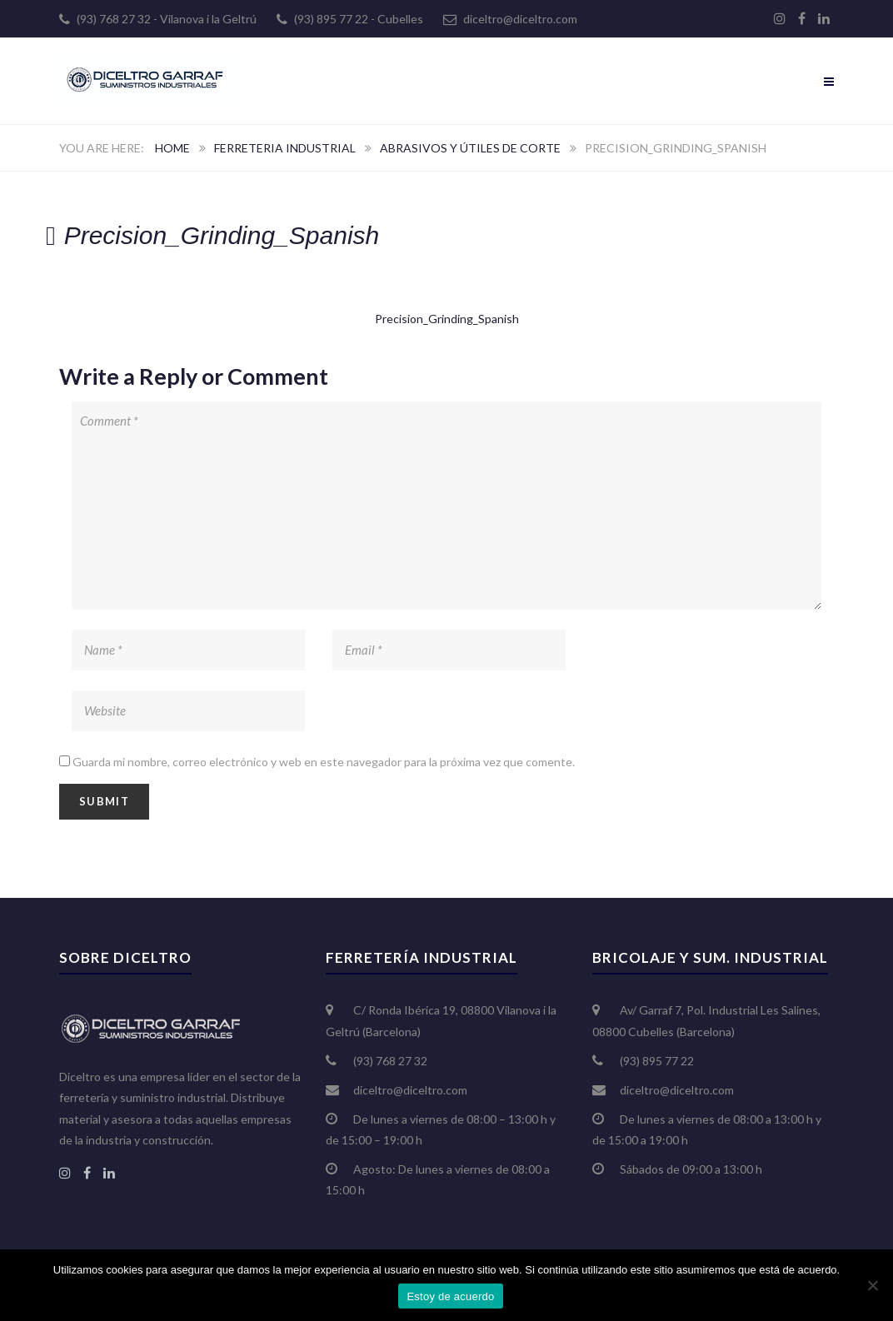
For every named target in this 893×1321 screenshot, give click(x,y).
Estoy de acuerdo (450, 1296)
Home (172, 148)
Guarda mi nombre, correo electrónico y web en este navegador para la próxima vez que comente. (323, 762)
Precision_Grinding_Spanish (447, 319)
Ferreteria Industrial (285, 148)
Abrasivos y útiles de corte (470, 148)
